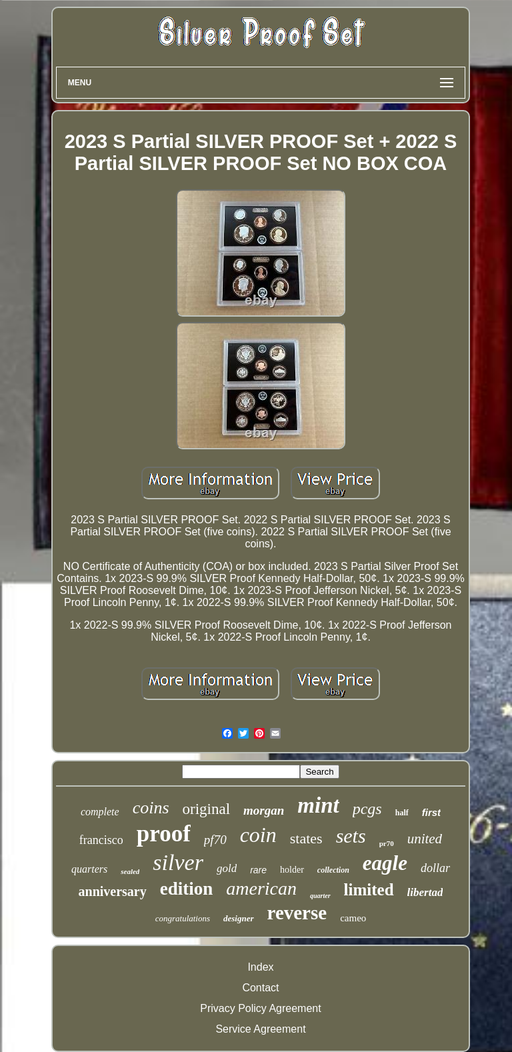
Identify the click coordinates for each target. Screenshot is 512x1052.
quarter (320, 895)
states (306, 838)
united (425, 839)
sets (351, 836)
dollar (435, 868)
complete (100, 811)
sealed (130, 871)
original (207, 809)
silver (178, 862)
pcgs (367, 808)
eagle (385, 863)
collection (333, 870)
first (431, 812)
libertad (425, 892)
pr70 (386, 843)
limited (369, 890)
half (402, 812)
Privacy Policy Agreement (260, 1008)
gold (227, 868)
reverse (297, 912)
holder (292, 870)
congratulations (182, 918)
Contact (260, 987)
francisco (101, 840)
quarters (89, 869)
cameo (353, 918)
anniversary (113, 891)
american (261, 888)
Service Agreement (260, 1029)
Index (260, 967)
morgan (263, 810)
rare (258, 870)
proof (164, 834)
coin (258, 835)
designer (238, 918)
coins (151, 807)
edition (186, 889)
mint (318, 805)
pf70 (215, 840)
